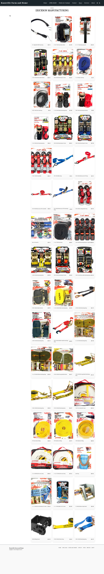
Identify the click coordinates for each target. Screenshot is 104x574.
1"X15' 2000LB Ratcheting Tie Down (61, 288)
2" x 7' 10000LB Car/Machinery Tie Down (39, 526)
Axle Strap (77, 492)
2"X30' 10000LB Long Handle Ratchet (60, 391)
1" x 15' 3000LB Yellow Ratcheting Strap (59, 323)
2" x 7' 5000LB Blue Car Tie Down (60, 526)
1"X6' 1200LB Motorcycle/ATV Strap (82, 185)
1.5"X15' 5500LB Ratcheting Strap (38, 288)
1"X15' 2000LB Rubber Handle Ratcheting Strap (61, 357)
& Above (13, 29)
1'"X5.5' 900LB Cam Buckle (38, 184)
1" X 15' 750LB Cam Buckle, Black (61, 48)
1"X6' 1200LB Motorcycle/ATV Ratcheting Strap (61, 219)
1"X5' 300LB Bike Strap (59, 184)
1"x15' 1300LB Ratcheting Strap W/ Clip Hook (82, 254)
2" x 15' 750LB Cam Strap (59, 253)
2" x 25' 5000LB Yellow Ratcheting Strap (37, 391)
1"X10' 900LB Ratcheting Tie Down (60, 81)
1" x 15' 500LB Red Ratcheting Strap (39, 150)
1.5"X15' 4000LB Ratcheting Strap (81, 323)
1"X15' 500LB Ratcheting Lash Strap (82, 116)
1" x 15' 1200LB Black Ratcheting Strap (61, 116)
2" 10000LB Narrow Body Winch (83, 525)
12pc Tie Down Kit (36, 253)
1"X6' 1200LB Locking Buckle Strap (82, 219)
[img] (41, 32)
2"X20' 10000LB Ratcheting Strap (38, 426)
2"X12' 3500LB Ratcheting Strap (82, 560)
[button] (97, 3)
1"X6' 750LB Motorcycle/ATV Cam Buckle (39, 219)
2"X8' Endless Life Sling (80, 460)
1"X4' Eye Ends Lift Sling (37, 460)
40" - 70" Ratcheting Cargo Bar (82, 48)
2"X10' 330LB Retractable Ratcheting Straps (81, 288)
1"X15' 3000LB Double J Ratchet (39, 322)
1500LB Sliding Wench (37, 560)
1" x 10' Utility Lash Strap (81, 80)
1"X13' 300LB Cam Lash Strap (39, 115)
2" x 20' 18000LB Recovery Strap (39, 492)
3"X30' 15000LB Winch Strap (60, 560)
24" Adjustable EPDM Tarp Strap (39, 48)
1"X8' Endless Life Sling (59, 460)
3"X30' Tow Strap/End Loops (82, 425)
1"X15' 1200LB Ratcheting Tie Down (60, 150)
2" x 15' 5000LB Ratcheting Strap (83, 356)
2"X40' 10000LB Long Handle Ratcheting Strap (82, 391)
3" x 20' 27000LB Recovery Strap (61, 492)
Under (13, 22)
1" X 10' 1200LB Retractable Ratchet (38, 81)
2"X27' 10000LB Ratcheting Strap (61, 425)
